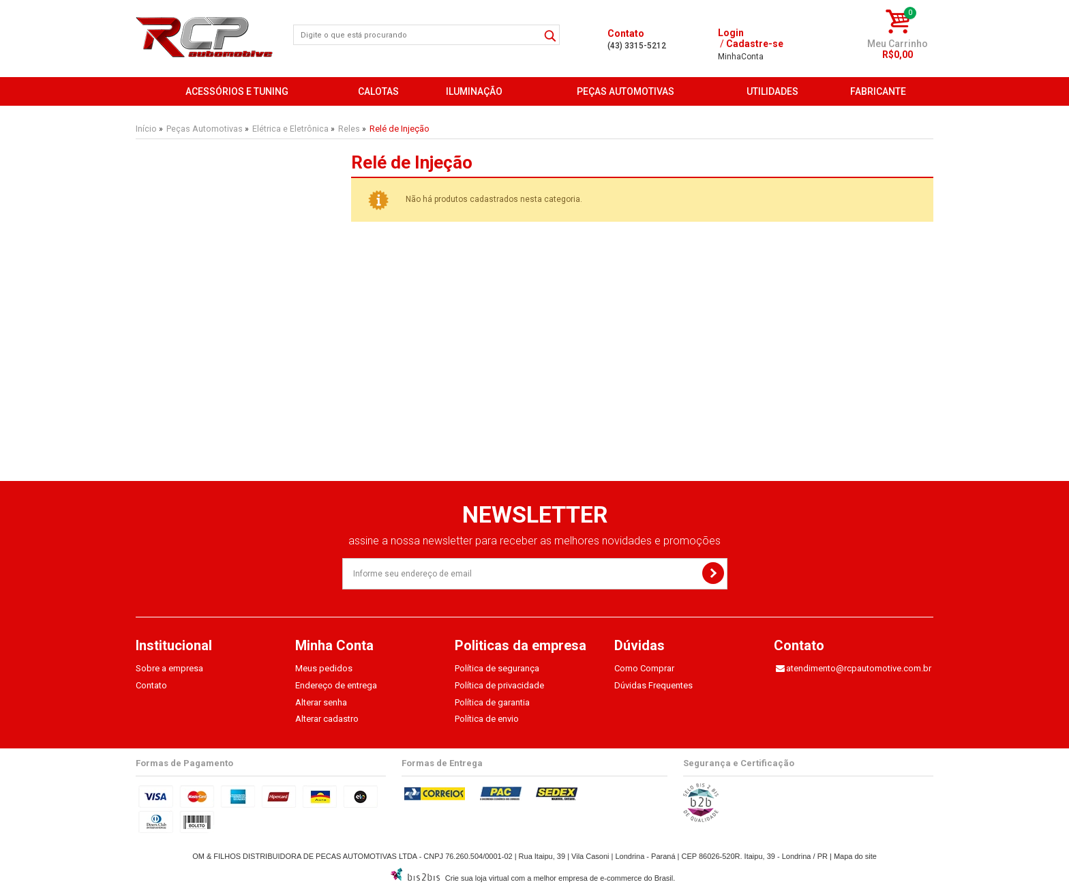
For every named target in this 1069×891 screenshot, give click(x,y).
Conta (741, 56)
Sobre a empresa (169, 668)
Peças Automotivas (625, 91)
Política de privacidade (499, 685)
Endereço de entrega (336, 685)
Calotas (378, 91)
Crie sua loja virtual (477, 878)
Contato (151, 685)
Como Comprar (644, 668)
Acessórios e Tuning (236, 91)
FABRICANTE (878, 91)
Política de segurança (497, 668)
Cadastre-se (754, 43)
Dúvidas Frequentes (653, 685)
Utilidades (772, 91)
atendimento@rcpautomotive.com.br (858, 668)
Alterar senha (321, 702)
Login (731, 32)
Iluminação (474, 91)
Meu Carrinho (897, 43)
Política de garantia (492, 702)
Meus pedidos (323, 668)
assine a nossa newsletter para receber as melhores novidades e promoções (534, 540)
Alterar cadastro (327, 719)
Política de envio (487, 719)
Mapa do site (855, 856)
